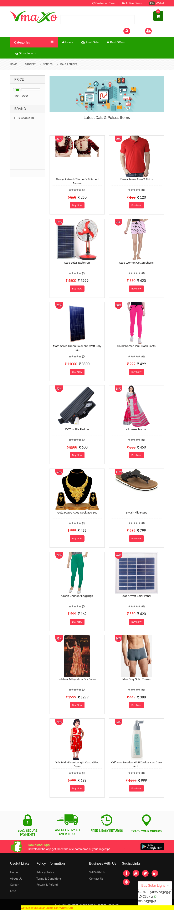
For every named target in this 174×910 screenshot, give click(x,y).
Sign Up (154, 30)
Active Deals (132, 3)
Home (14, 872)
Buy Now (77, 205)
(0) (83, 190)
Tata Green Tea (24, 117)
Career (14, 884)
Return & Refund (47, 884)
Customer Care (103, 3)
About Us (16, 878)
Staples (47, 64)
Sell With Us (97, 872)
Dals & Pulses (68, 64)
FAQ (13, 891)
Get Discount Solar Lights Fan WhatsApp (47, 907)
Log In (131, 30)
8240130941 (147, 901)
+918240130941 (159, 892)
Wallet (156, 3)
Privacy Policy (45, 872)
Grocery (30, 64)
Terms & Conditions (49, 878)
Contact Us (96, 878)
